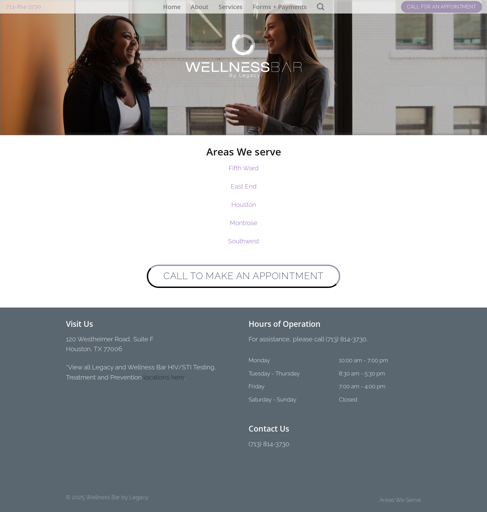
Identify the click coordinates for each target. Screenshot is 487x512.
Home (172, 7)
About (199, 7)
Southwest (243, 241)
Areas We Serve (400, 499)
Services (230, 7)
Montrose (243, 222)
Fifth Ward (244, 168)
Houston (243, 204)
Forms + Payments (280, 7)
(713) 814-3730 (269, 443)
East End (244, 186)
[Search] (320, 7)
